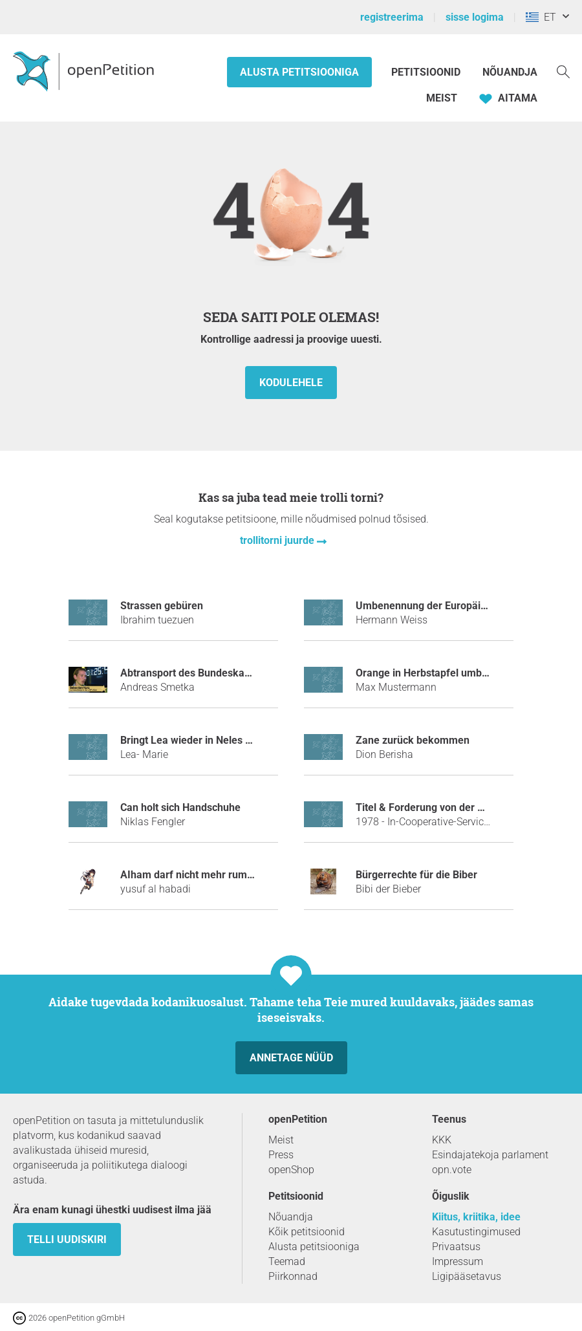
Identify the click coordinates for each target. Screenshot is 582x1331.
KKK (441, 1140)
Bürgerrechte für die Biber (416, 875)
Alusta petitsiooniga (299, 72)
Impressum (457, 1261)
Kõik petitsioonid (306, 1232)
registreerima (392, 17)
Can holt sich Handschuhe (180, 807)
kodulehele (291, 382)
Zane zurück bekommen (412, 740)
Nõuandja (509, 72)
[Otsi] (563, 70)
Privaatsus (456, 1246)
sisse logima (475, 17)
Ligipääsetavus (466, 1276)
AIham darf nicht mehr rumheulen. (201, 875)
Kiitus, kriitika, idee (476, 1217)
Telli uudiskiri (67, 1239)
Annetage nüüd (291, 1058)
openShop (291, 1169)
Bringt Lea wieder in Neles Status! (198, 740)
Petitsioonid (427, 72)
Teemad (286, 1261)
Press (281, 1155)
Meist (441, 98)
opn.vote (451, 1169)
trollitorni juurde (278, 540)
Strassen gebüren (161, 606)
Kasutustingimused (476, 1232)
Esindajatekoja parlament (490, 1155)
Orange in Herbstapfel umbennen (433, 673)
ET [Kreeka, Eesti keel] (541, 17)
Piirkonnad (293, 1276)
